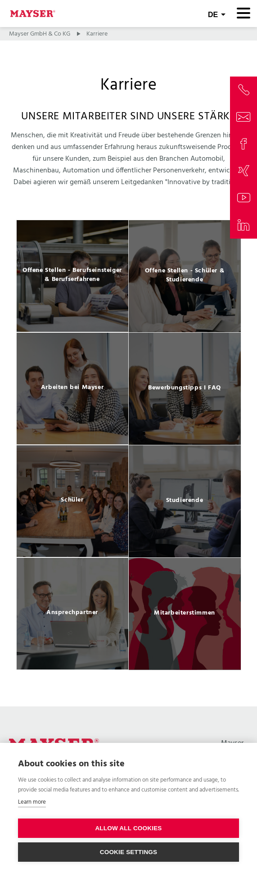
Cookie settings (129, 852)
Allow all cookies (128, 828)
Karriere (97, 34)
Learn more (32, 802)
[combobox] (216, 13)
